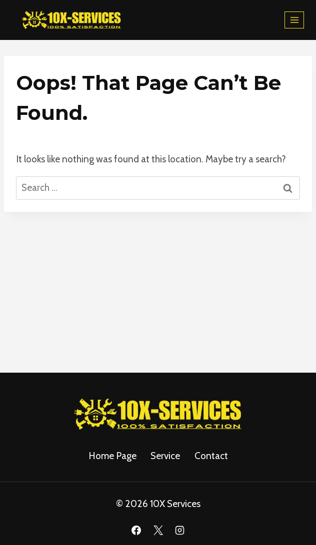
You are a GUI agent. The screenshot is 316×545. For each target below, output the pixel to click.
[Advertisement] (158, 287)
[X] (158, 530)
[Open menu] (294, 19)
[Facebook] (136, 530)
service (165, 456)
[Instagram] (180, 530)
